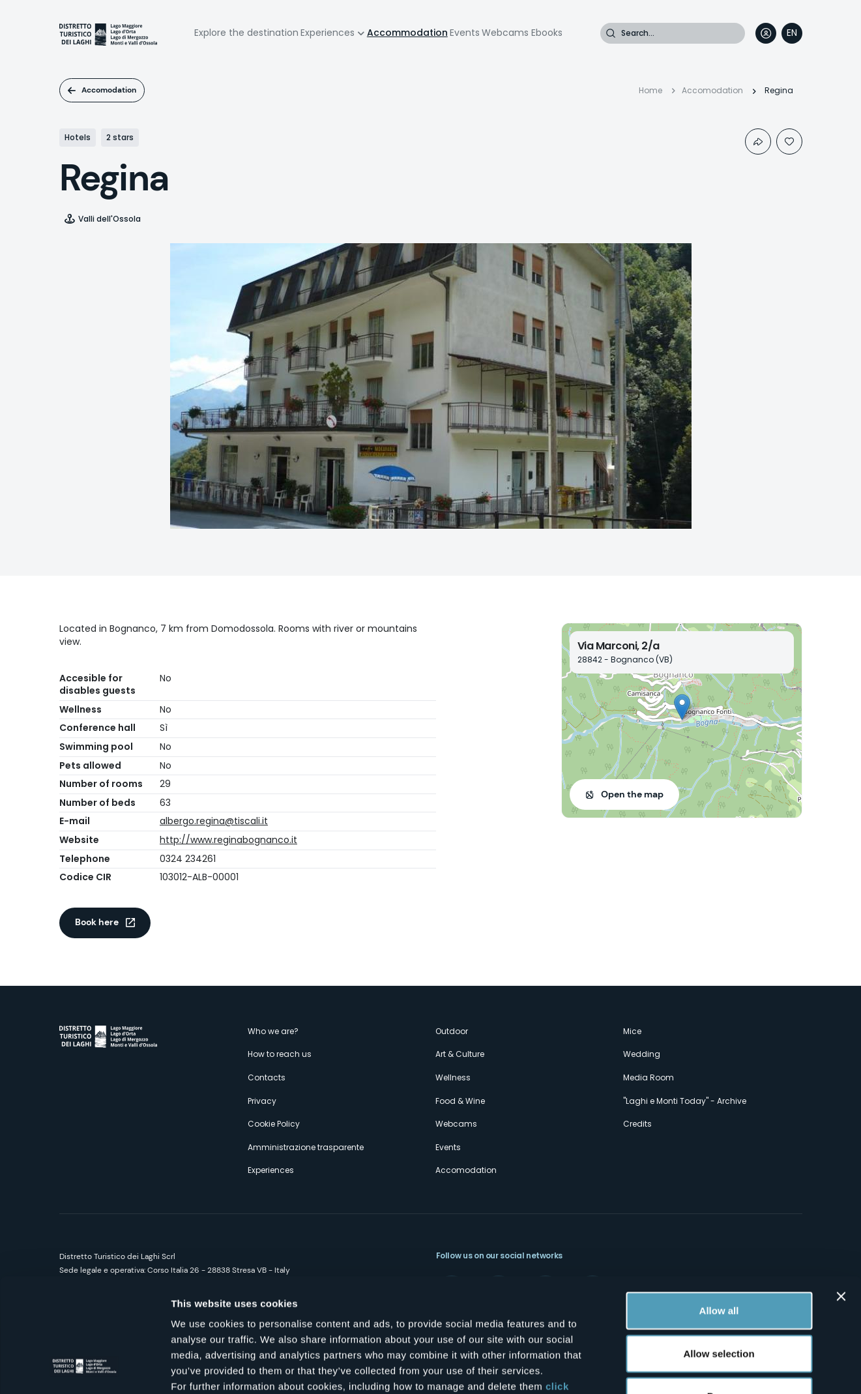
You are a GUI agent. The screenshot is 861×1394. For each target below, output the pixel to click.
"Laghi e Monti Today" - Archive (684, 1100)
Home (650, 90)
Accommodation (407, 32)
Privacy (262, 1100)
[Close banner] (840, 1194)
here (345, 1315)
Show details (684, 1368)
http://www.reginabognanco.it (228, 839)
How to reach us (280, 1054)
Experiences (327, 32)
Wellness (453, 1077)
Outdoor (451, 1031)
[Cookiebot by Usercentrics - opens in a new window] (84, 1368)
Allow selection (718, 1251)
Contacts (266, 1077)
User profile (765, 33)
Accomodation (108, 90)
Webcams (505, 32)
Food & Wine (460, 1100)
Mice (632, 1031)
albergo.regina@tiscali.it (214, 820)
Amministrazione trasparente (306, 1147)
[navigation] (791, 33)
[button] (682, 707)
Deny (719, 1293)
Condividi (758, 141)
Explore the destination (246, 32)
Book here (97, 922)
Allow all (719, 1208)
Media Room (648, 1077)
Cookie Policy (274, 1123)
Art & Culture (459, 1054)
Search (610, 33)
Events (465, 32)
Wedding (641, 1054)
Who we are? (273, 1031)
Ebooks (546, 32)
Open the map (632, 794)
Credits (637, 1123)
